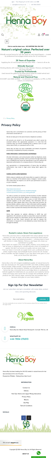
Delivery (26, 391)
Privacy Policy (26, 397)
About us (25, 454)
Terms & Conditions (26, 406)
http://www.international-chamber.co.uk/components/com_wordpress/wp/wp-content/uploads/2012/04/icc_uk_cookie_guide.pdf (22, 190)
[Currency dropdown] (13, 2)
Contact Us (26, 388)
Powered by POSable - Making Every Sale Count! (17, 376)
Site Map (26, 403)
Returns (26, 400)
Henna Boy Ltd (25, 449)
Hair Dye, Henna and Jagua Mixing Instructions (26, 394)
